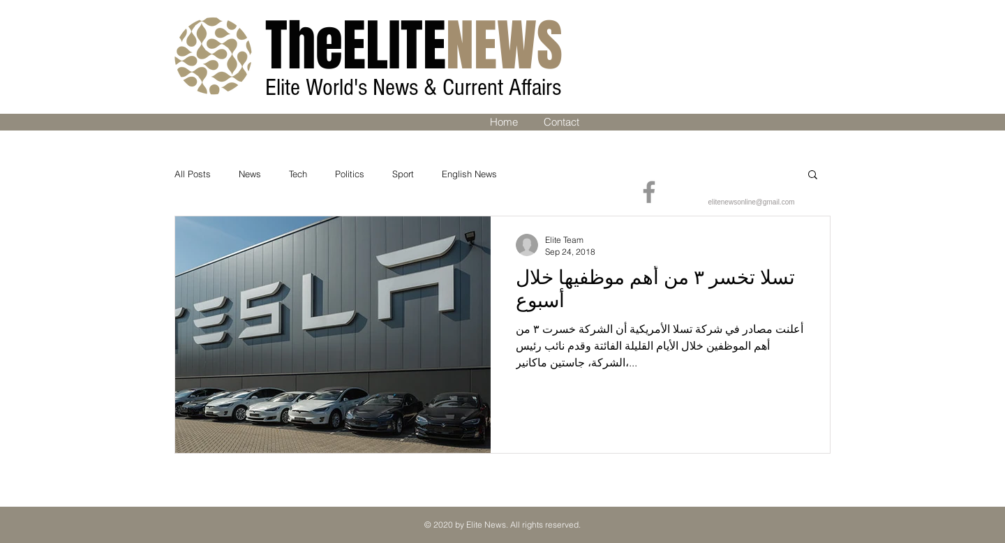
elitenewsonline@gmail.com (751, 202)
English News (469, 173)
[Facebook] (649, 192)
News (250, 173)
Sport (403, 173)
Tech (298, 173)
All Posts (192, 173)
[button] (812, 175)
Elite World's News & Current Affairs (416, 87)
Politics (349, 173)
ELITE (414, 46)
